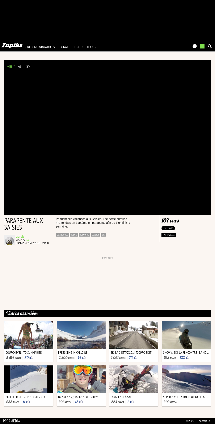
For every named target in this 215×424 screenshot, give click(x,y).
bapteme (84, 234)
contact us (204, 421)
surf (76, 47)
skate (65, 47)
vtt (56, 47)
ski (27, 47)
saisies (96, 234)
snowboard (41, 47)
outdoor (89, 47)
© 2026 (190, 421)
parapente (62, 234)
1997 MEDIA (13, 421)
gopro (74, 234)
